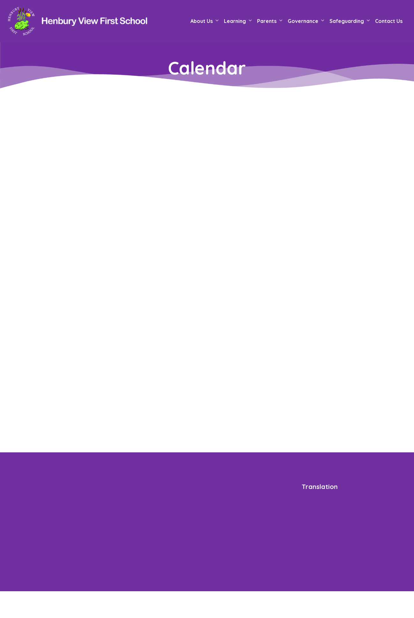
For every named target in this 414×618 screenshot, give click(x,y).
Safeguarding (346, 21)
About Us (201, 21)
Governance (303, 21)
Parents (267, 21)
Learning (235, 21)
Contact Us (389, 21)
